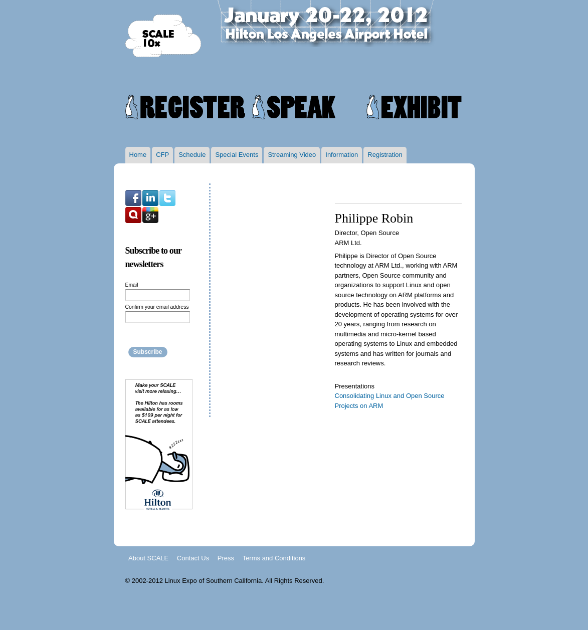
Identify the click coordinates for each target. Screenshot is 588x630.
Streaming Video (292, 154)
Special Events (236, 154)
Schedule (192, 154)
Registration (384, 154)
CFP (162, 154)
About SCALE (148, 557)
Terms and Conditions (274, 557)
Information (341, 154)
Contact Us (193, 557)
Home (138, 154)
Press (226, 557)
